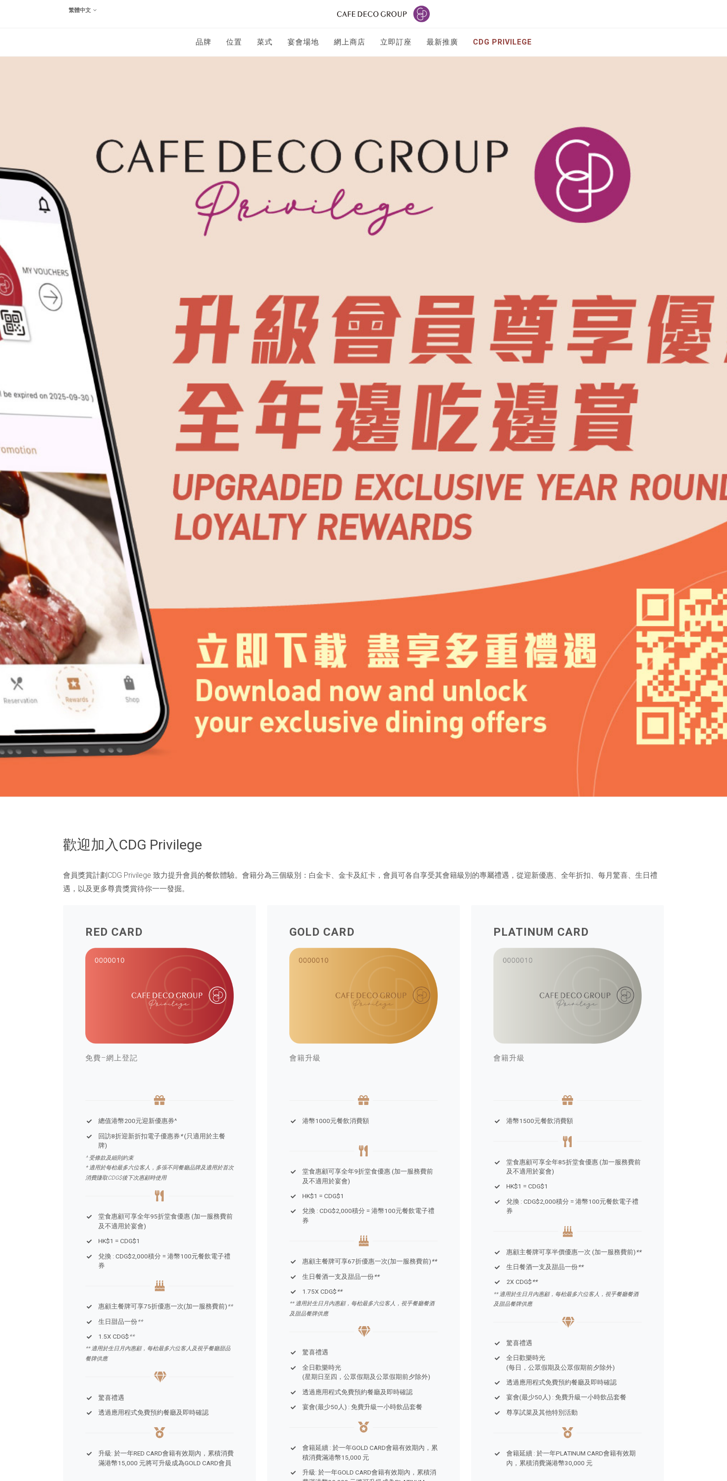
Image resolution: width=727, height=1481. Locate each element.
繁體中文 (83, 10)
